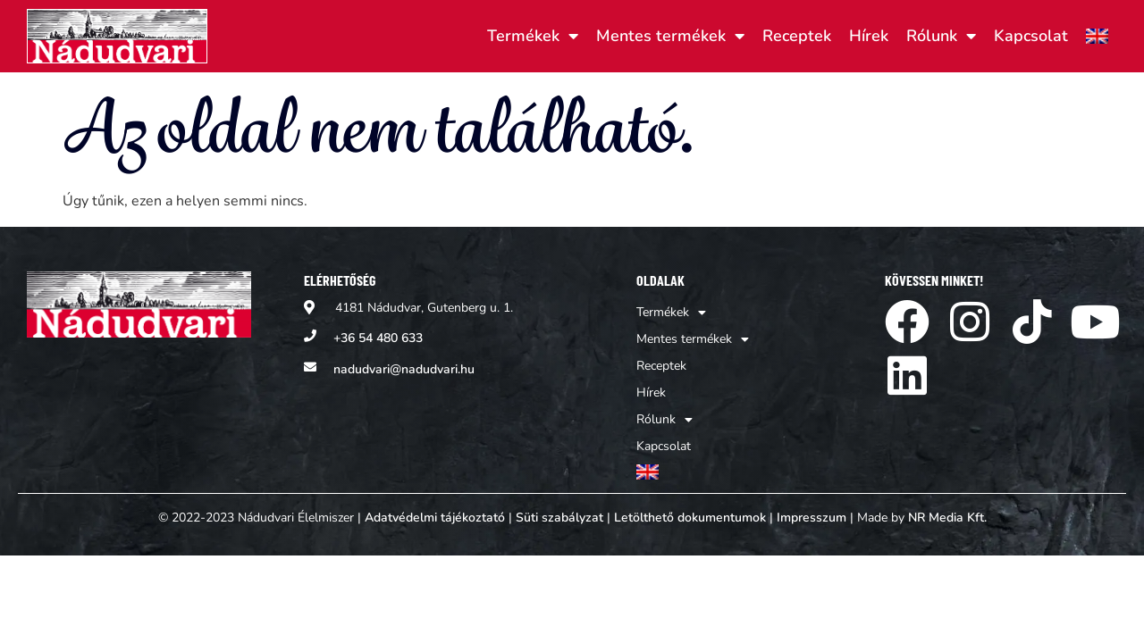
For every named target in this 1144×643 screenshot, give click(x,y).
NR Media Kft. (947, 516)
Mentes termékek (670, 36)
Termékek (532, 36)
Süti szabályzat (559, 516)
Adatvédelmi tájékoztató (435, 516)
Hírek (868, 35)
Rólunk (941, 36)
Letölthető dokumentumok (690, 516)
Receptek (796, 35)
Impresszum (811, 516)
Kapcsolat (1031, 35)
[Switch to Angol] (1097, 35)
